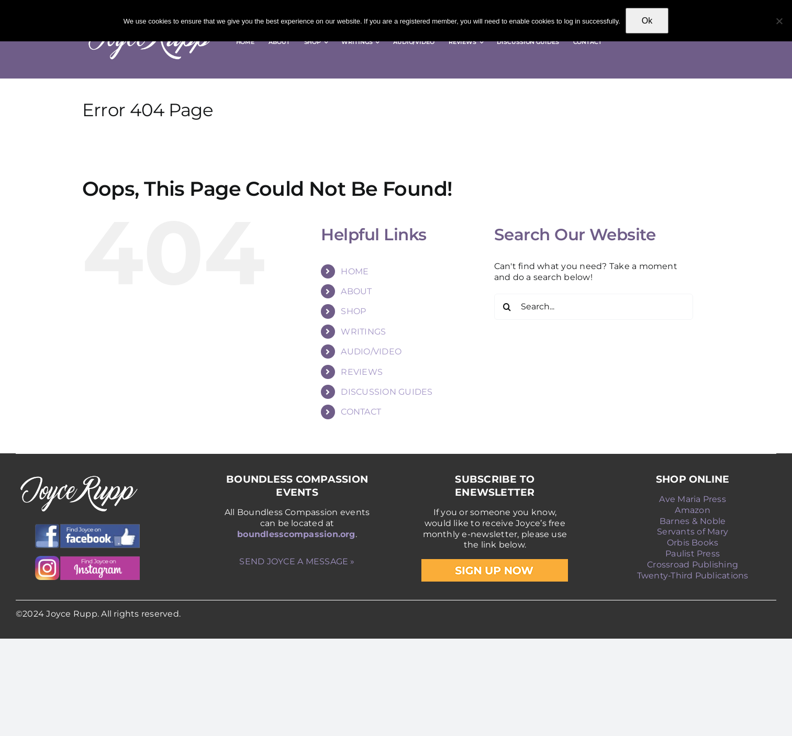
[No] (779, 21)
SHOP (353, 311)
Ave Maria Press (692, 499)
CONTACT (361, 412)
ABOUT (356, 291)
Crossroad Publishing (692, 565)
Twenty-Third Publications (693, 576)
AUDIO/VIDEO (371, 351)
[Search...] (593, 307)
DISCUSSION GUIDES (386, 392)
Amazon (692, 510)
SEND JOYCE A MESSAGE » (296, 561)
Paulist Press (692, 554)
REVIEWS (362, 372)
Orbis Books (693, 543)
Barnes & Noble (693, 521)
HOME (355, 271)
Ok (647, 20)
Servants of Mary (692, 532)
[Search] (507, 307)
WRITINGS (363, 332)
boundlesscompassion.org (296, 534)
